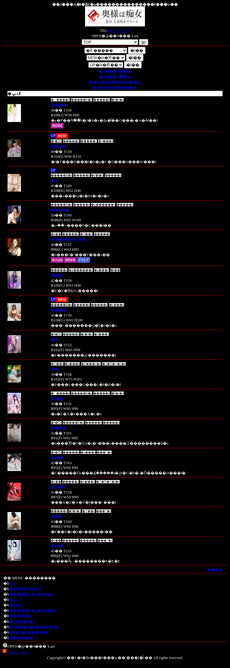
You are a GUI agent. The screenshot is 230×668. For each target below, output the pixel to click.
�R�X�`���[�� (29, 632)
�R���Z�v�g (25, 588)
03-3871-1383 (119, 30)
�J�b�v (115, 87)
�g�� (115, 76)
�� (55, 369)
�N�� (115, 71)
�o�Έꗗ (16, 605)
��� (57, 516)
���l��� (21, 637)
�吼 (55, 339)
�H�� (58, 487)
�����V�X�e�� (30, 594)
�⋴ (54, 180)
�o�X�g (115, 82)
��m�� (60, 209)
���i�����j (69, 239)
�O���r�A (22, 621)
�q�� (58, 457)
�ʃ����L (20, 615)
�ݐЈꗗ (15, 599)
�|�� (57, 275)
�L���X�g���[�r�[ (34, 627)
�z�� (57, 398)
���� (58, 105)
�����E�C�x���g (33, 610)
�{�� (57, 545)
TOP (12, 583)
